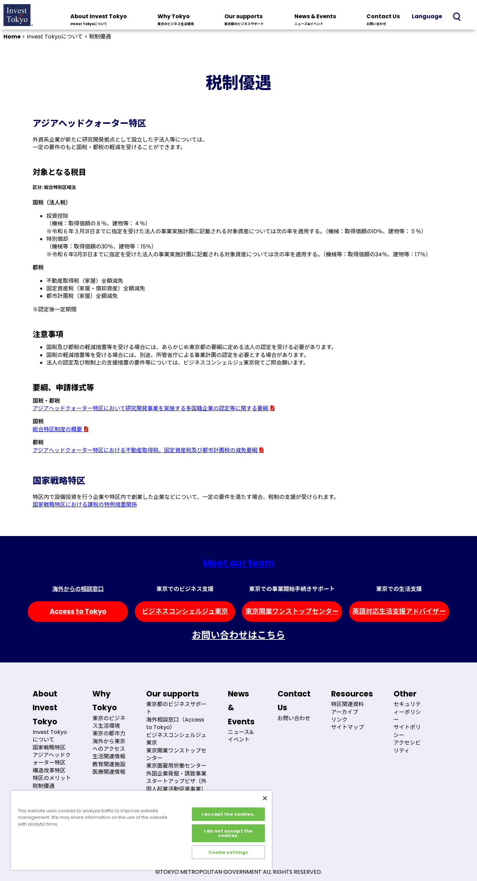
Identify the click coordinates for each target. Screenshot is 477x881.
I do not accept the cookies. (228, 833)
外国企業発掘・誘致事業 (176, 774)
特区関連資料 (347, 704)
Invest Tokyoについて (50, 736)
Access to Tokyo (78, 611)
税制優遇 (44, 786)
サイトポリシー (407, 731)
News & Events (315, 20)
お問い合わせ (294, 718)
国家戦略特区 (49, 747)
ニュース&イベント (241, 736)
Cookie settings (228, 852)
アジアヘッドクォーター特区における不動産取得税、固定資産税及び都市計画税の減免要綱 (148, 450)
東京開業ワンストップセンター (292, 611)
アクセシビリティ (407, 746)
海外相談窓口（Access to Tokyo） (175, 723)
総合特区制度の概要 (61, 429)
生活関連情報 (108, 756)
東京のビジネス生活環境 (108, 722)
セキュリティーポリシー (407, 712)
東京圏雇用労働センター (176, 766)
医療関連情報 (108, 772)
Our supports (244, 20)
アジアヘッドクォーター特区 (52, 759)
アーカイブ (344, 712)
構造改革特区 (49, 770)
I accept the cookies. (228, 814)
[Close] (265, 798)
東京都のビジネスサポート (176, 708)
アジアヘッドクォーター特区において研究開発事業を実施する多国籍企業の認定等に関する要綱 (154, 408)
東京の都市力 (108, 733)
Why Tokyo (176, 20)
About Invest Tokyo (98, 20)
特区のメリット (52, 778)
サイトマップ (347, 727)
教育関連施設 (108, 764)
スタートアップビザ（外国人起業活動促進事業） (176, 785)
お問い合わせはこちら (238, 635)
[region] (141, 830)
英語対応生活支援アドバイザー (399, 611)
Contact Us (383, 20)
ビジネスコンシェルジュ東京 (185, 611)
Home (12, 37)
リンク (339, 720)
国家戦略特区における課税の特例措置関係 (85, 505)
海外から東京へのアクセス (108, 745)
